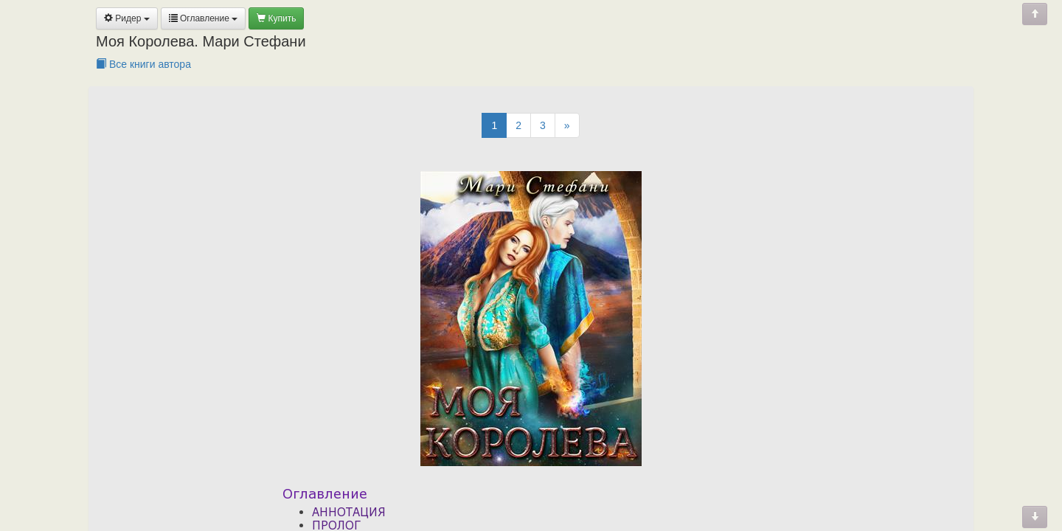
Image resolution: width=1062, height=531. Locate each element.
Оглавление (203, 18)
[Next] (567, 125)
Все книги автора (143, 64)
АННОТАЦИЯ (349, 511)
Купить (276, 18)
